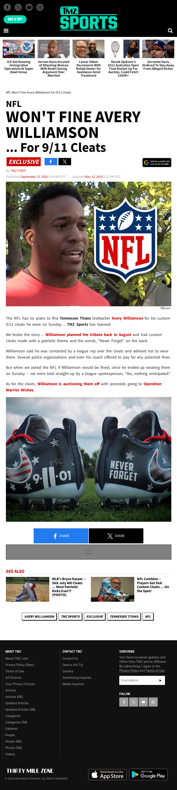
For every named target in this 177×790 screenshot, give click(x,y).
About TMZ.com (16, 658)
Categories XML (16, 722)
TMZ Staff (17, 170)
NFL (148, 616)
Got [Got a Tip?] (15, 19)
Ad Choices (13, 677)
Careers (67, 671)
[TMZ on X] (18, 7)
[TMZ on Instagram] (40, 7)
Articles (10, 690)
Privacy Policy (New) (19, 665)
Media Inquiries (73, 684)
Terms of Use (14, 671)
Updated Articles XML (20, 709)
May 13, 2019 (94, 176)
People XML (13, 741)
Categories (12, 716)
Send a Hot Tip (72, 665)
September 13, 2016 (34, 176)
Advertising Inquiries (76, 677)
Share (60, 536)
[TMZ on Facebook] (7, 7)
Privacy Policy (129, 670)
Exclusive (94, 616)
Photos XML (13, 748)
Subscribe (160, 680)
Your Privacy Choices (20, 684)
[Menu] (6, 30)
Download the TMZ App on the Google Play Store (148, 774)
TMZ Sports (70, 616)
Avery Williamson (39, 616)
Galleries (11, 729)
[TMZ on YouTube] (143, 702)
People (10, 735)
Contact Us (70, 658)
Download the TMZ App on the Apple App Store (107, 774)
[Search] (170, 30)
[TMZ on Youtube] (29, 7)
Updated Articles (17, 703)
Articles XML (14, 697)
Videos (10, 754)
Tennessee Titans (124, 616)
